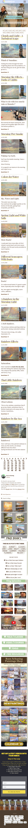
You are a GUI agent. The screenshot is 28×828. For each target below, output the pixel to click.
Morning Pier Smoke (12, 134)
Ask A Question (6, 494)
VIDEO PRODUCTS (7, 822)
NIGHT (20, 30)
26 (23, 463)
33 (5, 467)
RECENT (21, 32)
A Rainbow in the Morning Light (10, 300)
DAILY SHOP (15, 822)
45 (8, 470)
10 (8, 460)
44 (23, 469)
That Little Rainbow (11, 380)
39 (5, 469)
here (9, 489)
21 (5, 463)
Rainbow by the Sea (11, 418)
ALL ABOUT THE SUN (8, 820)
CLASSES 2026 (7, 816)
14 (23, 460)
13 (19, 460)
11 (12, 460)
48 (20, 470)
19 (20, 462)
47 (16, 470)
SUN (6, 30)
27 (5, 465)
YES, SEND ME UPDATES (14, 792)
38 (23, 467)
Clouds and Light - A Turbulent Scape (12, 37)
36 (16, 467)
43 (20, 469)
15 (5, 462)
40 (8, 469)
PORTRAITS (20, 822)
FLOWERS (17, 32)
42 (16, 469)
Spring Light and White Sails (13, 217)
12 (15, 460)
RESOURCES (21, 816)
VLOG (14, 818)
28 (8, 465)
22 (8, 463)
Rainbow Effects (9, 341)
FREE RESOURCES (13, 654)
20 (23, 462)
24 (16, 463)
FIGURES (12, 32)
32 (23, 465)
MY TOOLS (6, 818)
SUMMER (8, 32)
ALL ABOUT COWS (19, 818)
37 (20, 467)
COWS (23, 30)
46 (12, 470)
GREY (13, 30)
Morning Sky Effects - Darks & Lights (12, 78)
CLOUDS (10, 30)
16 (8, 462)
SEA (4, 30)
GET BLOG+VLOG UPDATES (14, 22)
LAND (16, 30)
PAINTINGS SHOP (17, 820)
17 (12, 462)
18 (16, 462)
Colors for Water (10, 176)
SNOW (4, 32)
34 (8, 467)
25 (20, 463)
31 (20, 465)
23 (12, 463)
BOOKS (16, 816)
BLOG (11, 818)
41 (12, 469)
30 (16, 465)
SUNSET (12, 547)
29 (12, 465)
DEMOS (12, 816)
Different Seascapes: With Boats (12, 258)
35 (12, 467)
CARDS (25, 822)
